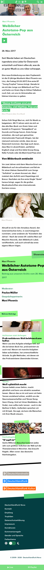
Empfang (9, 512)
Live (11, 567)
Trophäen (9, 516)
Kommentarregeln (13, 531)
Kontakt (8, 509)
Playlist (33, 567)
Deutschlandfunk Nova (15, 505)
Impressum (10, 524)
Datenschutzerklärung (15, 520)
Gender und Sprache (14, 535)
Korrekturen (10, 528)
